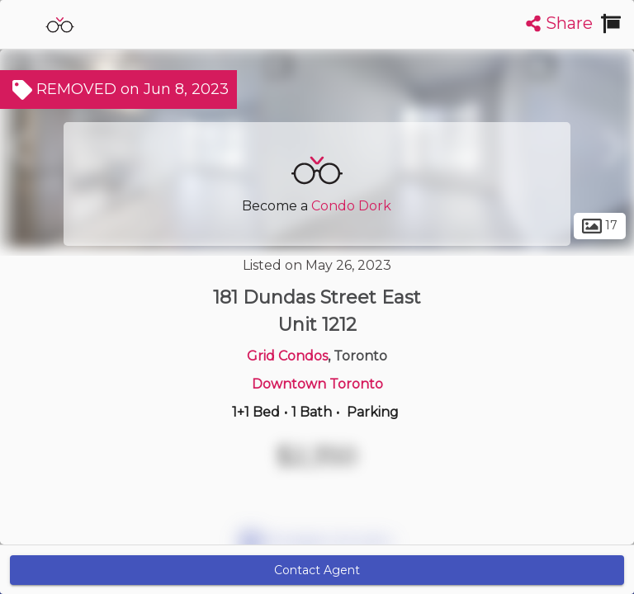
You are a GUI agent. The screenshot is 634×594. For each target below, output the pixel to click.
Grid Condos (287, 356)
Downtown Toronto (317, 384)
